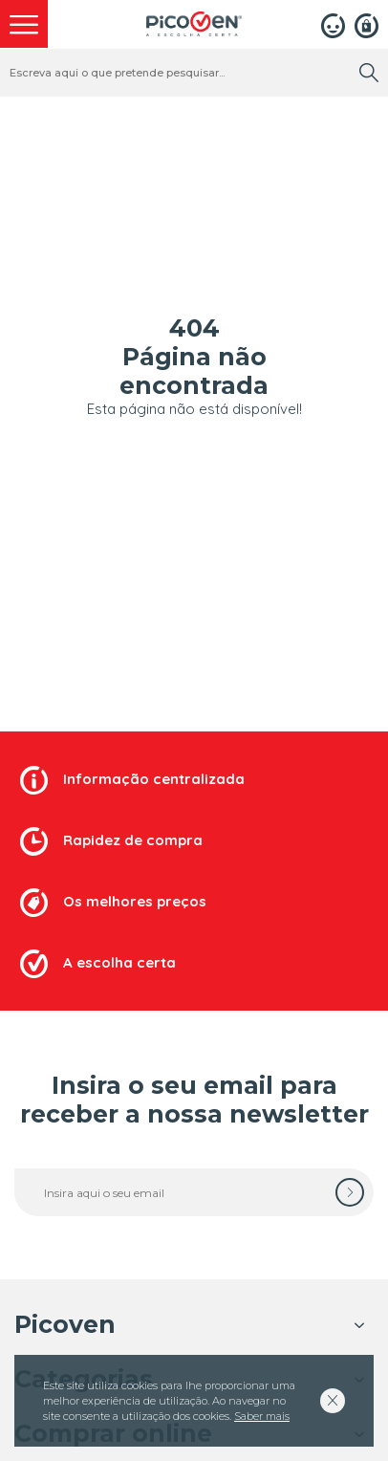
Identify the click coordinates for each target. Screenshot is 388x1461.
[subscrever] (349, 1192)
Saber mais (262, 1416)
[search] (369, 72)
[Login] (333, 24)
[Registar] (366, 24)
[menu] (24, 24)
